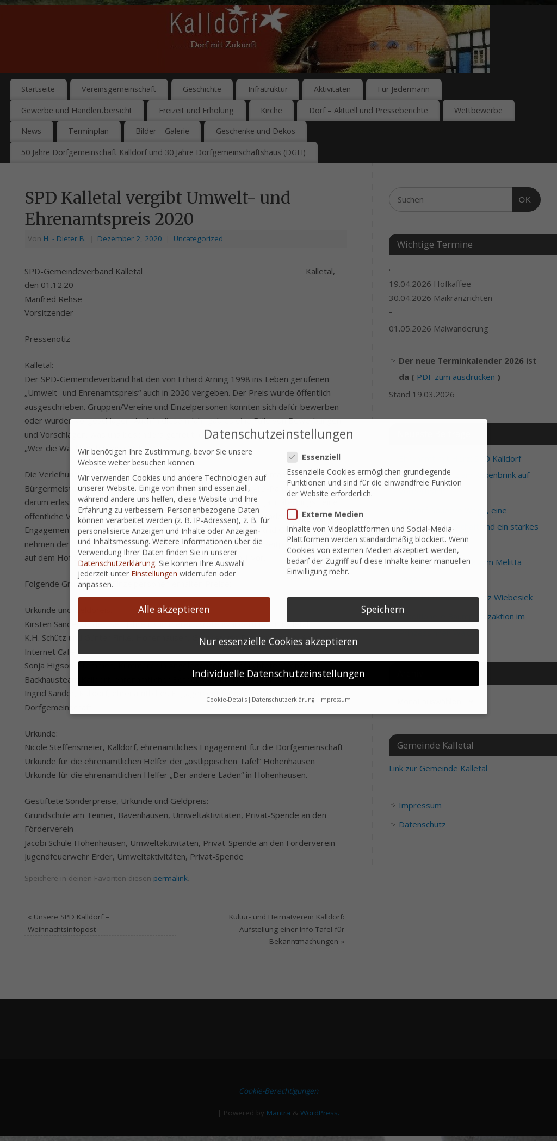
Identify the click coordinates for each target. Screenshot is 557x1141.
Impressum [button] (335, 669)
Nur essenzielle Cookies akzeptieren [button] (278, 611)
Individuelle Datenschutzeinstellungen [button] (278, 643)
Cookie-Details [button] (226, 669)
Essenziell (318, 427)
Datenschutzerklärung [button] (283, 669)
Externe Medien (330, 484)
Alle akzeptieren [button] (174, 579)
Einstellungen (154, 543)
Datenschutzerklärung (116, 532)
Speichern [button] (383, 579)
